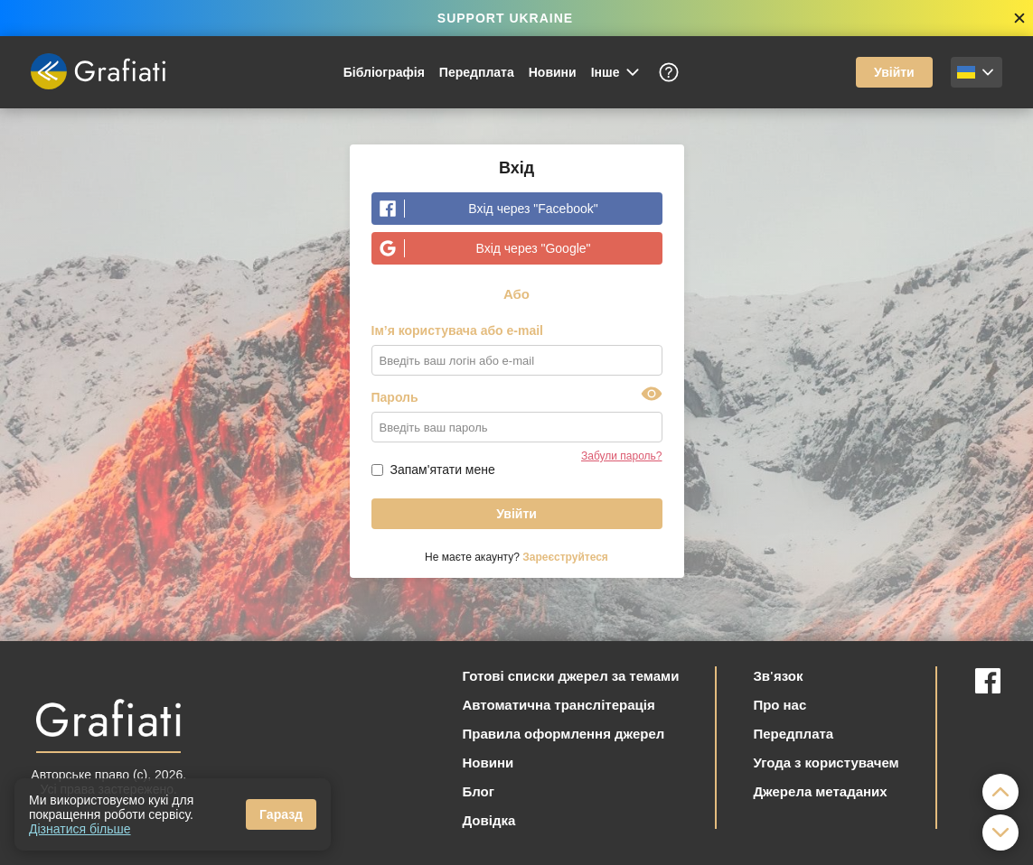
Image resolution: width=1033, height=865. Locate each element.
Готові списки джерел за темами (570, 675)
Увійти (894, 72)
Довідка (488, 820)
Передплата (476, 72)
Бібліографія (384, 72)
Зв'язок (778, 675)
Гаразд (281, 814)
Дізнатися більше (80, 829)
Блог (478, 791)
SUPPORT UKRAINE (505, 18)
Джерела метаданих (820, 791)
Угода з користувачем (825, 762)
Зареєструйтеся (565, 557)
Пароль (394, 397)
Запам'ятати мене (442, 469)
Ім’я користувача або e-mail (457, 330)
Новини (553, 72)
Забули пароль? (621, 456)
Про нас (779, 704)
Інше (617, 72)
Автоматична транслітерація (558, 704)
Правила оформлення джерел (563, 733)
